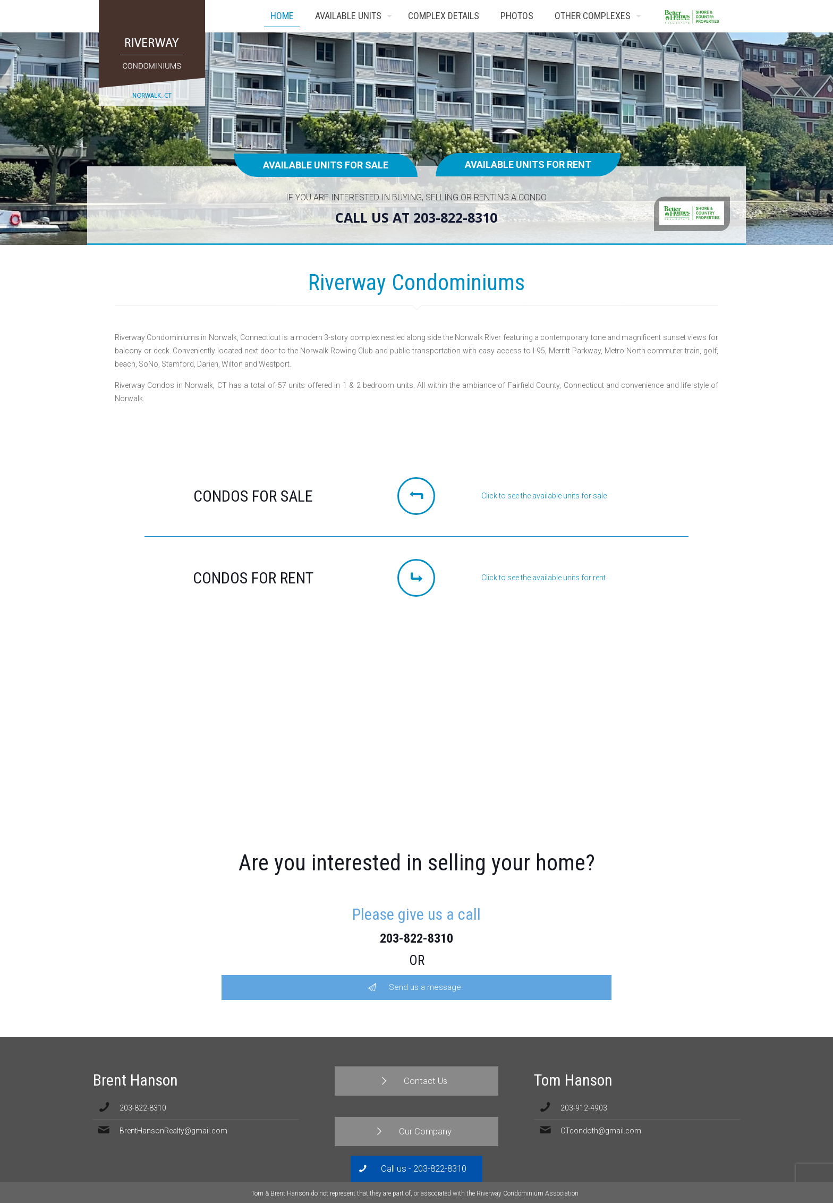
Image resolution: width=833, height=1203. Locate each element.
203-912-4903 (583, 1108)
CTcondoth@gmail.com (600, 1130)
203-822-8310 (416, 938)
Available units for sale (325, 165)
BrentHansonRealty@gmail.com (173, 1130)
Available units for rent (528, 164)
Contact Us (718, 16)
